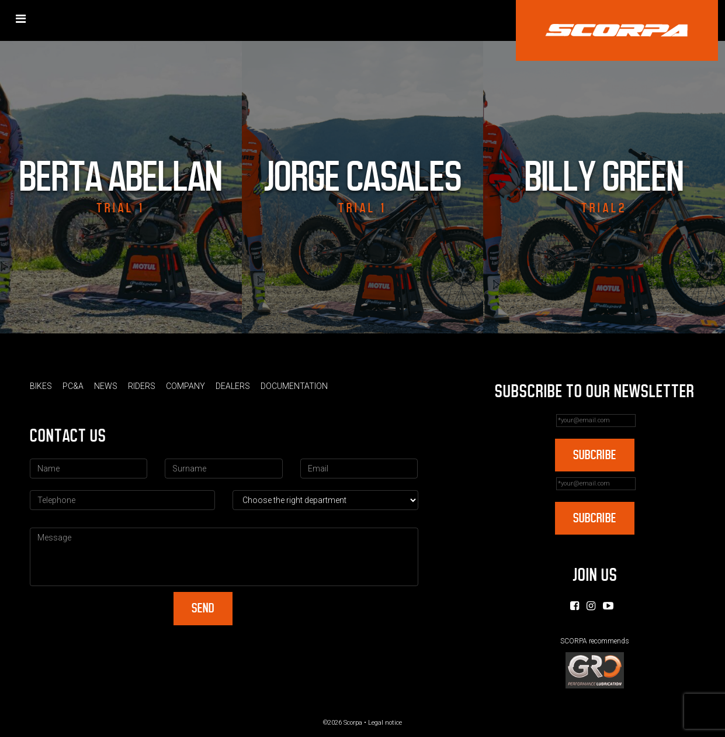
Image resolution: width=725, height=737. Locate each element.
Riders (141, 386)
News (105, 386)
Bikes (41, 386)
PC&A (73, 386)
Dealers (233, 386)
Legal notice (385, 722)
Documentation (294, 386)
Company (185, 386)
